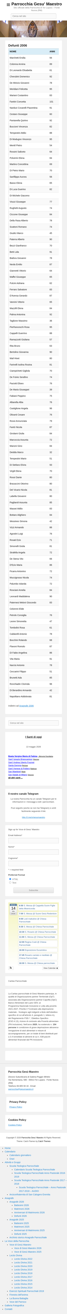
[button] (11, 968)
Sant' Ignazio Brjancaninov (20, 759)
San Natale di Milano (17, 774)
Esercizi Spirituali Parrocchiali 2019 (26, 1291)
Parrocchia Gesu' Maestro (37, 4)
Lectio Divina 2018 (23, 1273)
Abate (23, 772)
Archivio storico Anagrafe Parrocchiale (28, 1237)
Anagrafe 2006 (26, 706)
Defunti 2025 (20, 1234)
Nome (11, 847)
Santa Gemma (15, 765)
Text (14, 882)
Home (8, 1148)
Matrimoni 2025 (21, 1226)
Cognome (13, 858)
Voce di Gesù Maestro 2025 (27, 1252)
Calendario (10, 1151)
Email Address (15, 835)
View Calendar (50, 968)
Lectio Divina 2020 (23, 1266)
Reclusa (25, 765)
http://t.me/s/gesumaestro (33, 817)
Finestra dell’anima (18, 1294)
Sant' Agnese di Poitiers (19, 768)
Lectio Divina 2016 (23, 1280)
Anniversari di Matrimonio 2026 (29, 1212)
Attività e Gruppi (12, 1162)
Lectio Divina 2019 (23, 1269)
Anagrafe (9, 1198)
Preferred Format (16, 875)
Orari (11, 1159)
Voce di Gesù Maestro (20, 1244)
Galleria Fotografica (14, 1305)
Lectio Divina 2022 (23, 1259)
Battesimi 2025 (21, 1223)
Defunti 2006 (17, 45)
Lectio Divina (15, 1255)
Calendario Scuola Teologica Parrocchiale (34, 1169)
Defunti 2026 (20, 1216)
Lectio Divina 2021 (23, 1262)
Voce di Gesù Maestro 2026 (27, 1248)
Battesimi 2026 (21, 1205)
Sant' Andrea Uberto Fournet (21, 762)
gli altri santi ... (15, 777)
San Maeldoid (14, 771)
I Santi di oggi (33, 737)
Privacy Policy (15, 1107)
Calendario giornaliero (20, 1155)
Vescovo (36, 759)
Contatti (8, 1309)
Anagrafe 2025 (16, 1219)
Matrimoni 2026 (21, 1209)
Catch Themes (44, 1141)
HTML (15, 879)
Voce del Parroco (17, 1302)
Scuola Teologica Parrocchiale (24, 1166)
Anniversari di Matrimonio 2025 (29, 1230)
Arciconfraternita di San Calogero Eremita (29, 1194)
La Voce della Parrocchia (17, 1241)
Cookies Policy (15, 1125)
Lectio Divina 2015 (23, 1284)
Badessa (33, 769)
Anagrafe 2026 (16, 1202)
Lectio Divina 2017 (23, 1277)
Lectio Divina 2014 (23, 1287)
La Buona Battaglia (18, 1298)
